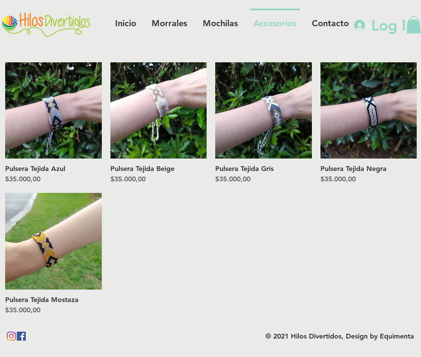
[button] (413, 25)
